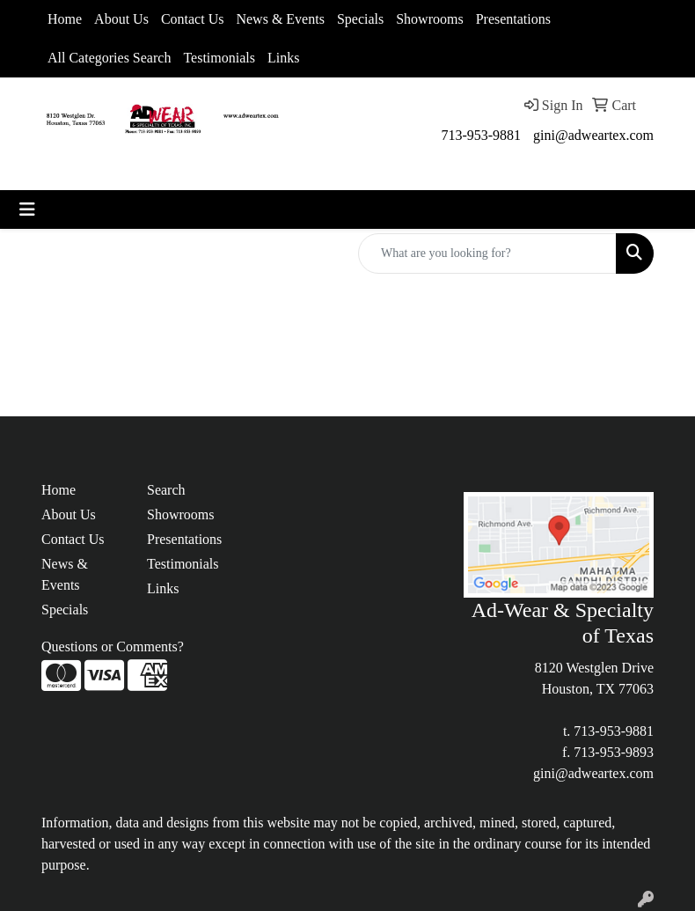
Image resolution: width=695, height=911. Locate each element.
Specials (360, 18)
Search (166, 489)
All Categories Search (109, 57)
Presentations (513, 18)
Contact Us (192, 18)
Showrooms (429, 18)
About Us (121, 18)
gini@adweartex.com (593, 135)
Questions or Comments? (112, 646)
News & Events (280, 18)
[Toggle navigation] (27, 209)
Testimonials (219, 57)
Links (283, 57)
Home (65, 18)
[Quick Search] (487, 253)
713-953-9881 (481, 135)
